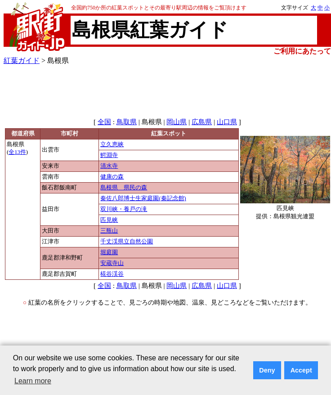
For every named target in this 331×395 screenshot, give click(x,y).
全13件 (17, 152)
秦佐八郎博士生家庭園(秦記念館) (143, 198)
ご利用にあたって (302, 51)
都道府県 (23, 133)
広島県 (202, 122)
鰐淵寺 (109, 155)
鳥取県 (126, 122)
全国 (104, 122)
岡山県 (176, 122)
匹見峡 (109, 220)
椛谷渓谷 (112, 274)
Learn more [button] (32, 381)
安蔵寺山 (112, 263)
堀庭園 (109, 252)
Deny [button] (267, 370)
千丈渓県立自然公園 (126, 241)
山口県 (227, 122)
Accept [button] (301, 370)
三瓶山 (109, 231)
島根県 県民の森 (123, 187)
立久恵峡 (112, 144)
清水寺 (109, 166)
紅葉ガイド (22, 60)
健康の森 (112, 177)
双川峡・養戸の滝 (123, 209)
